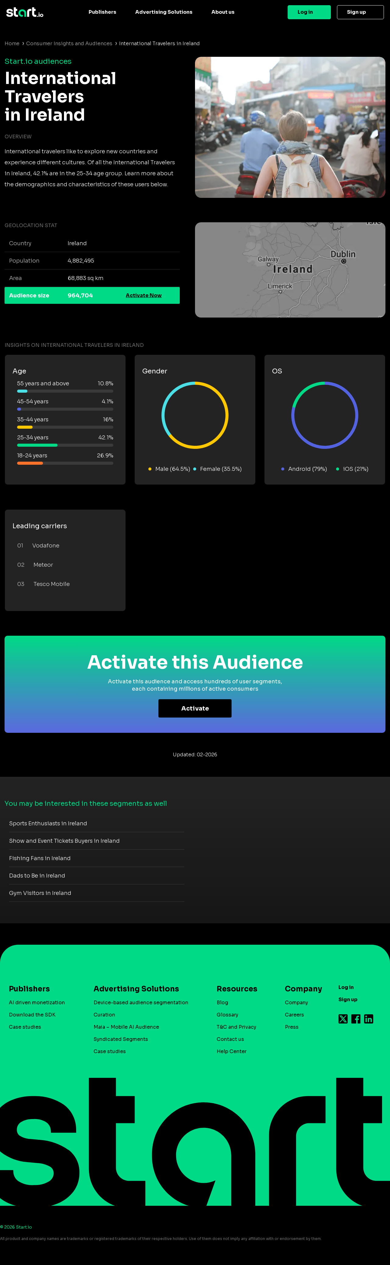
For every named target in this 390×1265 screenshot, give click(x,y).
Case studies (25, 1027)
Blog (222, 1002)
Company (301, 989)
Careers (294, 1015)
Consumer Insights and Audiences (69, 43)
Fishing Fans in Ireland (40, 858)
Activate (195, 708)
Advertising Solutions (164, 12)
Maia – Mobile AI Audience (126, 1027)
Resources (237, 989)
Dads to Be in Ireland (37, 875)
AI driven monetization (37, 1002)
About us (223, 12)
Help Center (231, 1051)
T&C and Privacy (236, 1027)
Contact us (230, 1039)
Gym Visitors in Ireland (40, 893)
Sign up (356, 12)
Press (292, 1027)
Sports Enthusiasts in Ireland (48, 823)
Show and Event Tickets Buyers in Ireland (64, 841)
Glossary (227, 1015)
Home (12, 43)
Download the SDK (32, 1015)
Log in (305, 12)
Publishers (102, 12)
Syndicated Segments (121, 1039)
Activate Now (144, 295)
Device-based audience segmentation (141, 1002)
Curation (104, 1015)
